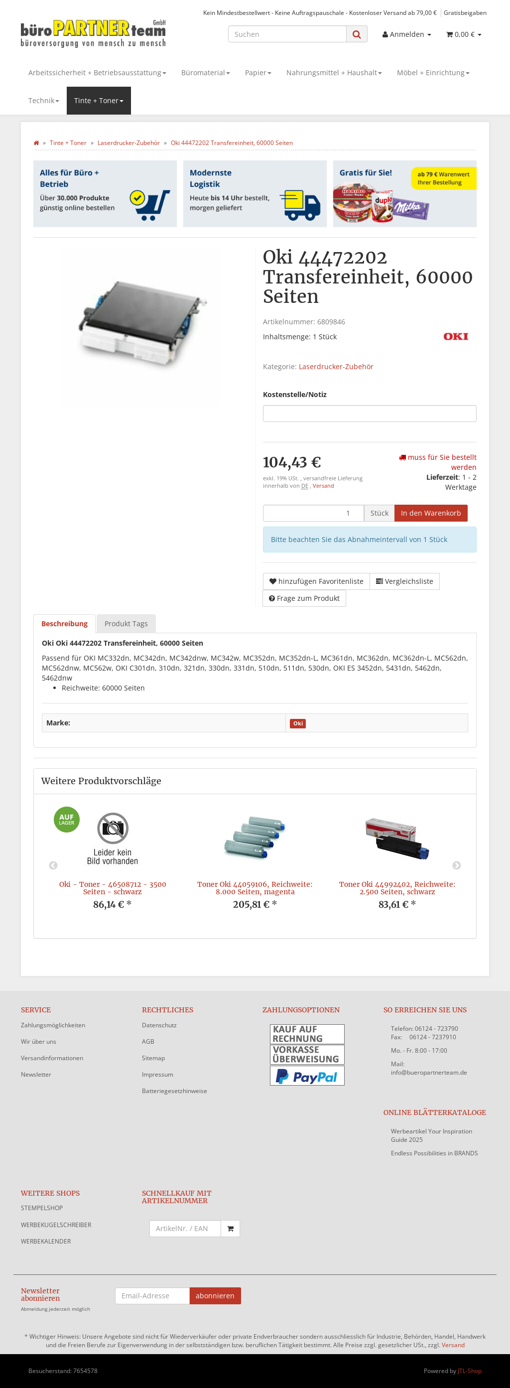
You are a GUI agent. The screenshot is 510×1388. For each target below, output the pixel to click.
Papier (258, 72)
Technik (43, 100)
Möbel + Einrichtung (433, 72)
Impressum (157, 1074)
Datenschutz (159, 1025)
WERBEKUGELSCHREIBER (56, 1225)
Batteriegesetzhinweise (174, 1091)
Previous (53, 866)
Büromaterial (205, 72)
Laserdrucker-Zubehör (336, 366)
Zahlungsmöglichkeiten (53, 1025)
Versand (323, 485)
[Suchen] (287, 33)
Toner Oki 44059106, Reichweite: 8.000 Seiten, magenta (255, 888)
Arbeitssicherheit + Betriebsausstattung (97, 72)
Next (457, 866)
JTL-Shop (470, 1371)
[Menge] (313, 513)
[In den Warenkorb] (431, 513)
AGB (148, 1041)
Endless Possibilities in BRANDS (434, 1153)
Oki (298, 723)
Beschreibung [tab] (64, 623)
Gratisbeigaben (465, 12)
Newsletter (36, 1074)
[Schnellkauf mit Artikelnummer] (185, 1228)
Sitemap (153, 1058)
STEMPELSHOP (42, 1208)
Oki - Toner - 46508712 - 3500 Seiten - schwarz (112, 888)
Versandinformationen (52, 1058)
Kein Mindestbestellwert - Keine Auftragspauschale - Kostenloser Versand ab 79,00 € (320, 12)
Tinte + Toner (99, 100)
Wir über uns (38, 1041)
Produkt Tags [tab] (126, 623)
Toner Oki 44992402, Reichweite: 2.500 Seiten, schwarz (397, 888)
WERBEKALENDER (46, 1241)
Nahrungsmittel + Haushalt (334, 72)
